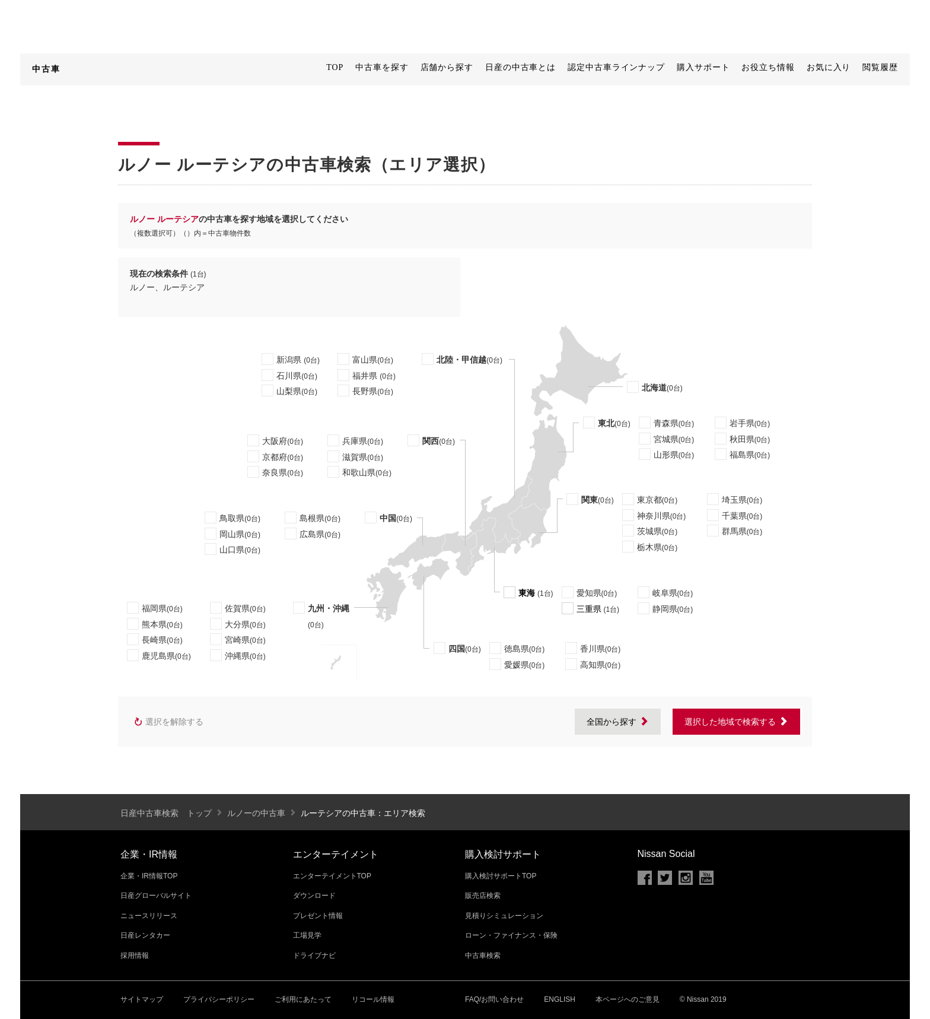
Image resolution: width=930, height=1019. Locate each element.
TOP (334, 67)
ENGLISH (559, 999)
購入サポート (703, 67)
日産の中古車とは (520, 67)
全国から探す (618, 721)
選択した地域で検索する (736, 721)
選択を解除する (168, 722)
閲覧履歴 (880, 67)
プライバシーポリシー (218, 999)
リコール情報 (373, 999)
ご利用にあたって (303, 999)
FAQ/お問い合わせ (494, 999)
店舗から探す (447, 67)
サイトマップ (141, 999)
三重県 (589, 609)
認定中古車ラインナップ (616, 67)
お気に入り (829, 67)
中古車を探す (381, 67)
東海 (526, 593)
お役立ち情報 (767, 67)
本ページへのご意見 (627, 999)
